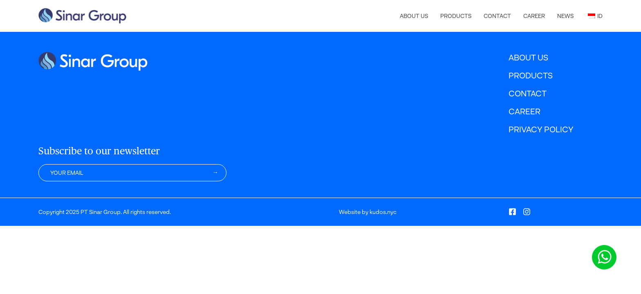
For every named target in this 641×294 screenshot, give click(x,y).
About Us (414, 15)
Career (534, 15)
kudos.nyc (383, 211)
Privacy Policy (541, 129)
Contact (497, 15)
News (565, 15)
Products (455, 15)
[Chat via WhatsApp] (604, 257)
